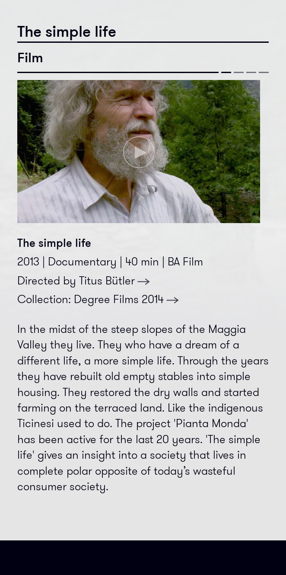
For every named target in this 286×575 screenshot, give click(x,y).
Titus (114, 281)
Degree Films (126, 299)
